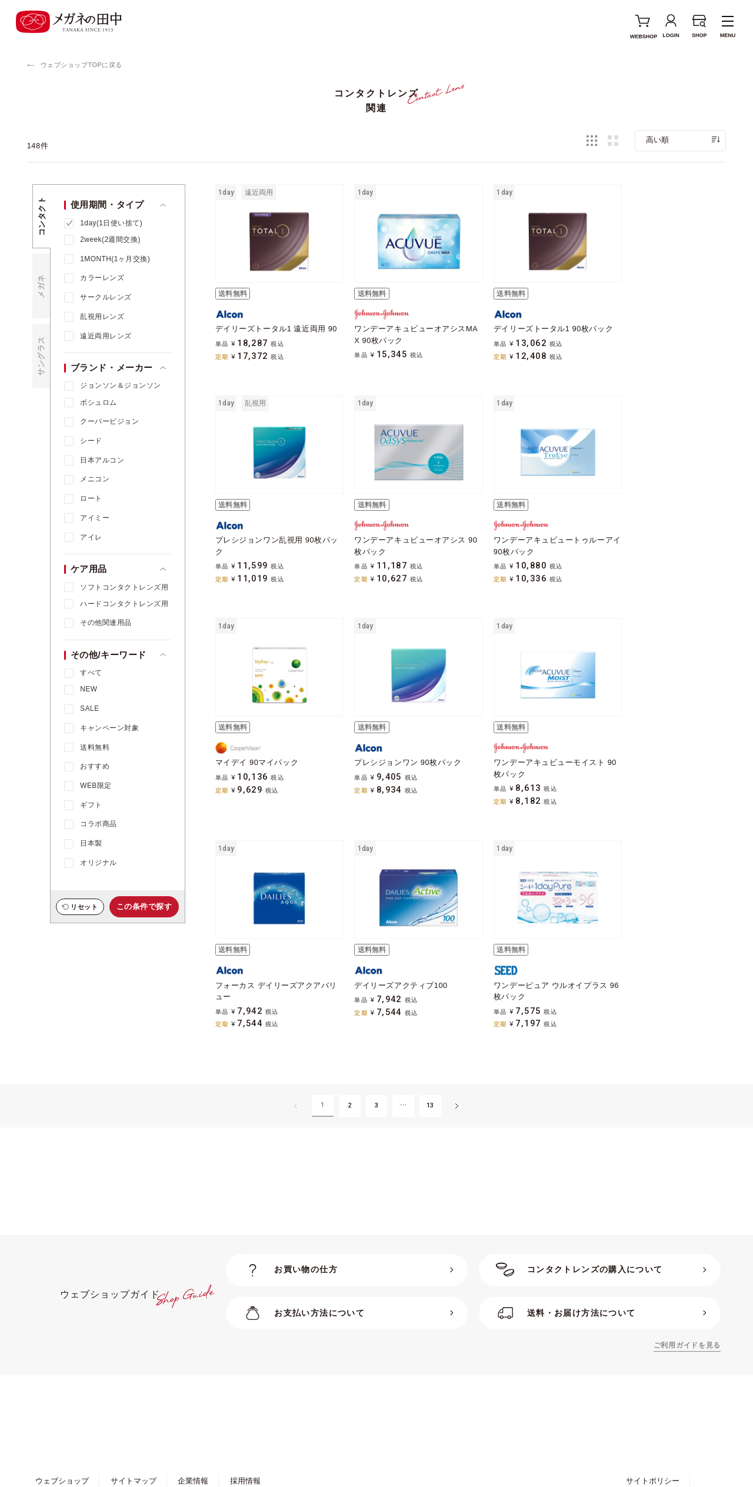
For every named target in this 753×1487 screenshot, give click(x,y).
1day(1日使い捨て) (111, 223)
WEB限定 (95, 785)
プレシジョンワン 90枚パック (655, 538)
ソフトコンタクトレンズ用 (124, 587)
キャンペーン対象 (109, 728)
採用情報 (245, 1373)
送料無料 (94, 747)
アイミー (94, 518)
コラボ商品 (98, 824)
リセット (84, 906)
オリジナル (98, 863)
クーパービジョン (109, 421)
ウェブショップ (62, 1373)
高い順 (657, 139)
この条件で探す (144, 906)
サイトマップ (133, 1373)
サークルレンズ (105, 297)
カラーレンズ (102, 278)
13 (430, 998)
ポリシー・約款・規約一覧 (81, 1395)
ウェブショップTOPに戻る (81, 64)
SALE (89, 708)
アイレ (91, 537)
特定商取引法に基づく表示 (195, 1395)
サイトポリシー (652, 1373)
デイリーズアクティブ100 (520, 753)
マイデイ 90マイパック (515, 538)
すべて (91, 672)
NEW (88, 689)
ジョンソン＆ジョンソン (120, 385)
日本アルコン (102, 460)
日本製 (91, 843)
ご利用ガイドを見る (687, 1238)
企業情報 (193, 1373)
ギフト (91, 805)
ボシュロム (98, 402)
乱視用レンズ (102, 316)
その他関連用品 (105, 622)
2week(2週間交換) (110, 239)
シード (91, 441)
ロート (91, 498)
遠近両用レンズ (105, 336)
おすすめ (94, 766)
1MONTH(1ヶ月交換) (115, 259)
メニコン (94, 479)
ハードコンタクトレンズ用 (124, 604)
